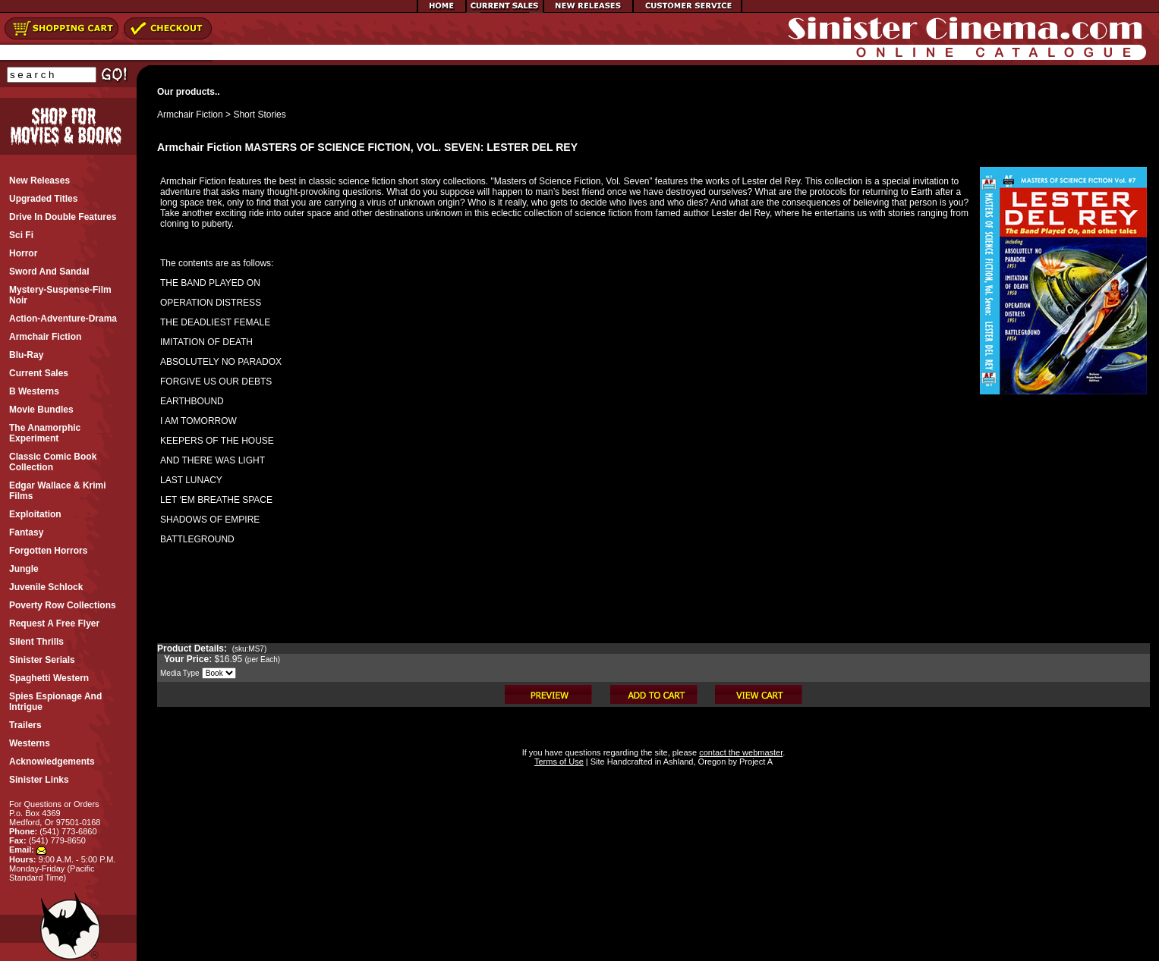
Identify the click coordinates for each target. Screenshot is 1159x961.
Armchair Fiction (190, 114)
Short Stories (259, 114)
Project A (755, 761)
